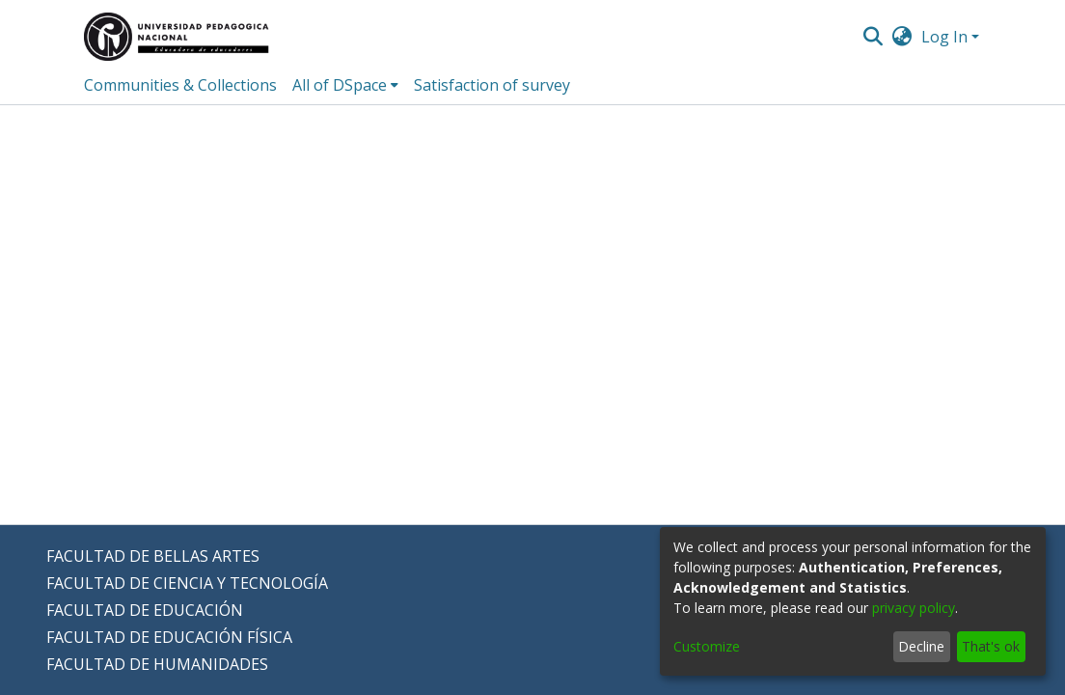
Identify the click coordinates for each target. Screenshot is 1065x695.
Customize (706, 646)
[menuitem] (902, 36)
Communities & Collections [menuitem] (180, 85)
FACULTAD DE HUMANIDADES (157, 664)
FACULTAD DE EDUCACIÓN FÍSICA (169, 637)
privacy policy (913, 607)
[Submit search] (872, 36)
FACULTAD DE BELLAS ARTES (152, 556)
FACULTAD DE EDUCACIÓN (144, 610)
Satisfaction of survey (492, 85)
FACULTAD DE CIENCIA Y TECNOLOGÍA (187, 583)
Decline (921, 646)
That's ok (991, 646)
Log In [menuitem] (944, 36)
